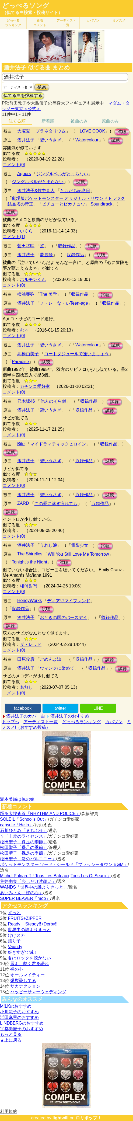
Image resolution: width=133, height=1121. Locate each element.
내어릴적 (28, 586)
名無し (26, 687)
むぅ (24, 330)
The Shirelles (29, 554)
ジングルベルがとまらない (62, 174)
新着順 (47, 121)
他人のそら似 (53, 401)
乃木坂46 (26, 401)
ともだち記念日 (75, 190)
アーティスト (66, 23)
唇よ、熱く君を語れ (29, 963)
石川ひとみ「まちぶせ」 (23, 830)
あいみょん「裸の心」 (21, 892)
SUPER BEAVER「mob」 (25, 898)
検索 (41, 87)
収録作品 (66, 245)
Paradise (20, 361)
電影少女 (79, 545)
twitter (60, 708)
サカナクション (25, 986)
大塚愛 (23, 131)
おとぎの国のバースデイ (63, 617)
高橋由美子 (28, 353)
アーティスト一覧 (40, 721)
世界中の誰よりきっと (29, 929)
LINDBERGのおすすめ (22, 1023)
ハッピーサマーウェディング (38, 992)
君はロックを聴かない (29, 958)
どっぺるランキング (81, 721)
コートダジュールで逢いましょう (76, 353)
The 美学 (48, 294)
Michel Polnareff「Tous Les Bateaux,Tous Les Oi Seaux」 (55, 875)
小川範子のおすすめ (19, 1011)
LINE (98, 708)
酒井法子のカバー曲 (25, 716)
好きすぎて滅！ (23, 952)
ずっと (14, 912)
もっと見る (11, 1034)
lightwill (60, 1118)
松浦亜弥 (25, 294)
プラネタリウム (51, 131)
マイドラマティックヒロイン (58, 444)
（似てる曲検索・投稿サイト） (32, 12)
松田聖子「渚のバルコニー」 (28, 859)
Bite (21, 443)
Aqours (24, 173)
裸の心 (16, 969)
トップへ (10, 721)
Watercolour (87, 140)
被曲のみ (79, 121)
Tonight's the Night (29, 562)
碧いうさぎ (50, 140)
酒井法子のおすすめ (69, 716)
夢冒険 (46, 254)
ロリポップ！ (89, 1118)
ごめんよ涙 (50, 659)
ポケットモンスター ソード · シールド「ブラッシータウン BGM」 (64, 864)
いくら (26, 231)
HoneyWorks (29, 600)
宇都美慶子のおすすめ (21, 1028)
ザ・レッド (30, 644)
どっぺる (13, 23)
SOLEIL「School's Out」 (24, 819)
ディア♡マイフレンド (68, 600)
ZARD (23, 503)
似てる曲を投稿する (23, 95)
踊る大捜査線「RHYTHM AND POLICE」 (40, 813)
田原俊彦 (25, 659)
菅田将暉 (25, 245)
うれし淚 (48, 545)
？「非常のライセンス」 (23, 836)
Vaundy (15, 946)
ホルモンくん (33, 279)
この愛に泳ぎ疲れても (56, 503)
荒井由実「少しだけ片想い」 (28, 881)
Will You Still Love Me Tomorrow (78, 554)
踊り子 (14, 941)
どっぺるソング (25, 5)
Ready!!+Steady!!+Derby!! (32, 924)
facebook (23, 708)
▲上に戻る (11, 1040)
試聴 (122, 131)
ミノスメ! (119, 20)
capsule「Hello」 (16, 825)
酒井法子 (25, 140)
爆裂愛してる (23, 980)
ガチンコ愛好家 (35, 386)
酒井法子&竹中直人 (36, 190)
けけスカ (16, 935)
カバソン (92, 20)
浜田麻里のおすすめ (19, 1017)
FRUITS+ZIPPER (24, 918)
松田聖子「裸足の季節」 (23, 842)
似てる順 (17, 121)
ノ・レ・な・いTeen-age (64, 303)
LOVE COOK (92, 131)
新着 (39, 23)
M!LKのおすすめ (16, 1006)
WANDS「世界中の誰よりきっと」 (34, 887)
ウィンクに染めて (57, 668)
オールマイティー (27, 975)
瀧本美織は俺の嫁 (17, 799)
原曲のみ (110, 121)
